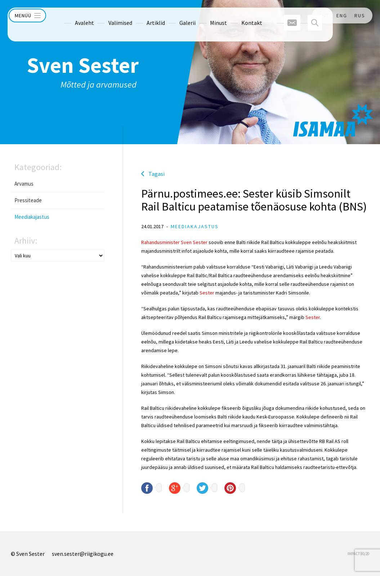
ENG (341, 15)
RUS (359, 15)
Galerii (173, 15)
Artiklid (141, 15)
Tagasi (156, 173)
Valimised (106, 15)
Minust (204, 15)
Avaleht (70, 15)
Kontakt (237, 15)
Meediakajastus (31, 216)
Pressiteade (28, 200)
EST (324, 15)
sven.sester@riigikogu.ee (82, 553)
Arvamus (23, 183)
